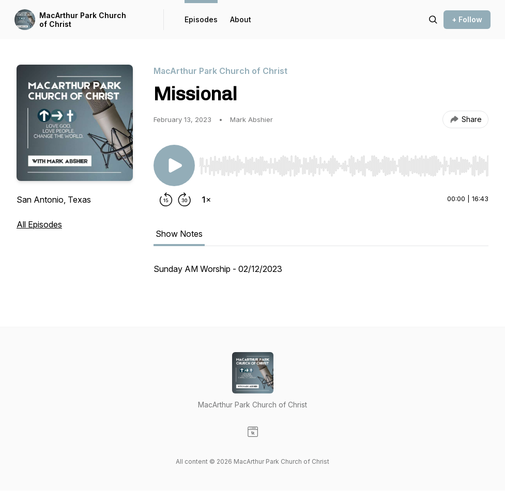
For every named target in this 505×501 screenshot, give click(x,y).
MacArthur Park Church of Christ (82, 20)
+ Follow (467, 19)
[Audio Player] (343, 163)
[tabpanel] (321, 274)
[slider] (343, 166)
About (240, 19)
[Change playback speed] (206, 199)
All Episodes (39, 224)
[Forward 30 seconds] (184, 199)
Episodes (201, 19)
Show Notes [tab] (179, 234)
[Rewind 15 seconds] (166, 199)
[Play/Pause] (174, 165)
